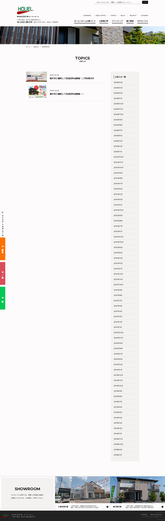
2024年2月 (118, 199)
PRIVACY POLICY (156, 514)
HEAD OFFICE (101, 15)
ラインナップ (117, 21)
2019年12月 (118, 375)
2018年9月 (118, 450)
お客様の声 (103, 21)
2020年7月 (118, 354)
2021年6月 (118, 306)
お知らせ (36, 47)
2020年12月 (119, 333)
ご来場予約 (3, 273)
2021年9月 (118, 290)
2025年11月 (118, 109)
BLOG (123, 15)
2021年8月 (118, 295)
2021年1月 (118, 327)
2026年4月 (118, 82)
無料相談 (3, 298)
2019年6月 (118, 407)
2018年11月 (118, 439)
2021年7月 (118, 301)
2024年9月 (118, 173)
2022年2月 (118, 263)
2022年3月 (118, 258)
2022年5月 (118, 253)
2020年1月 (118, 370)
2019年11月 (118, 380)
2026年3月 (118, 88)
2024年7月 (118, 184)
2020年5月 (118, 359)
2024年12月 (119, 157)
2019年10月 (118, 386)
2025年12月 (118, 104)
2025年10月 (119, 114)
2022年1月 (118, 269)
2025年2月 (118, 146)
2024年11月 (118, 162)
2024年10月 (119, 167)
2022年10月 (119, 242)
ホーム (28, 47)
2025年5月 (118, 136)
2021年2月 (118, 322)
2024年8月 (118, 178)
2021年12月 (118, 274)
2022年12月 (119, 237)
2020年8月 (118, 348)
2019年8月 (118, 396)
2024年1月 (118, 205)
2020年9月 (118, 343)
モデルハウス (142, 21)
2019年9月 (118, 391)
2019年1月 (118, 434)
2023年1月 (118, 231)
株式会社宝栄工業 (28, 16)
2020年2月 (118, 364)
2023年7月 (118, 226)
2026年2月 (118, 93)
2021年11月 (118, 279)
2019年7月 (118, 402)
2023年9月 (118, 215)
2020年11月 (118, 338)
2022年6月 (118, 247)
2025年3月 (118, 141)
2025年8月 (118, 125)
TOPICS (113, 15)
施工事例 (129, 21)
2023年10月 (119, 210)
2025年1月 (118, 152)
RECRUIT (133, 15)
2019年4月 (118, 418)
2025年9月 (118, 120)
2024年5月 (118, 189)
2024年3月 (118, 194)
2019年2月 (118, 428)
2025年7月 (118, 130)
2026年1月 (118, 98)
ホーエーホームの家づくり (85, 21)
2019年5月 (118, 412)
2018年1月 (118, 455)
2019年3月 (118, 423)
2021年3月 (118, 316)
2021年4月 (118, 311)
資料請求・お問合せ (3, 248)
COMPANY (87, 15)
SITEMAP (144, 15)
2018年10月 (118, 444)
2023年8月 (118, 221)
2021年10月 (118, 285)
